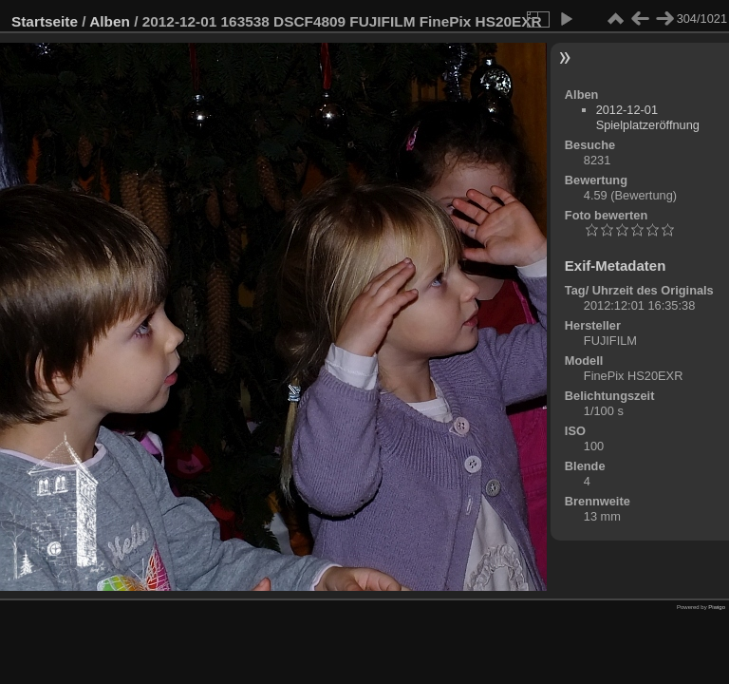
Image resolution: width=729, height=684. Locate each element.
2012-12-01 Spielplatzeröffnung (648, 117)
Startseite (44, 21)
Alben (109, 21)
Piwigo (716, 607)
